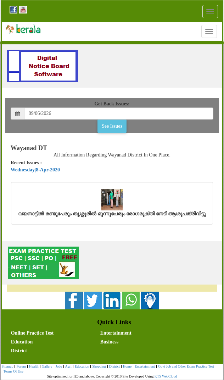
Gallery (46, 366)
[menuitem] (54, 332)
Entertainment (115, 333)
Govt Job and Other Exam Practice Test (185, 366)
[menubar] (114, 341)
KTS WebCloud (166, 376)
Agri (67, 366)
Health (33, 366)
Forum (20, 366)
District (19, 350)
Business (109, 342)
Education (22, 342)
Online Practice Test (32, 333)
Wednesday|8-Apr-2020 (35, 169)
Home (126, 366)
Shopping (98, 366)
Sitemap (7, 366)
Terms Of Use (12, 371)
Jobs (58, 366)
